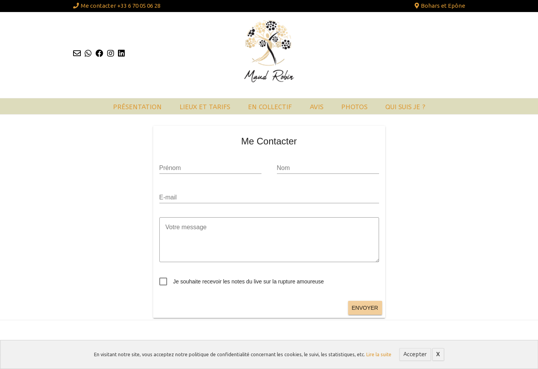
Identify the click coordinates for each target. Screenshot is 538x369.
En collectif (270, 107)
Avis (316, 107)
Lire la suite (378, 354)
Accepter (415, 354)
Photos (354, 107)
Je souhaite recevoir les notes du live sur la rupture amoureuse (248, 281)
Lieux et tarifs (204, 107)
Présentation (137, 107)
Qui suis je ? (405, 107)
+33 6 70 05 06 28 (139, 5)
